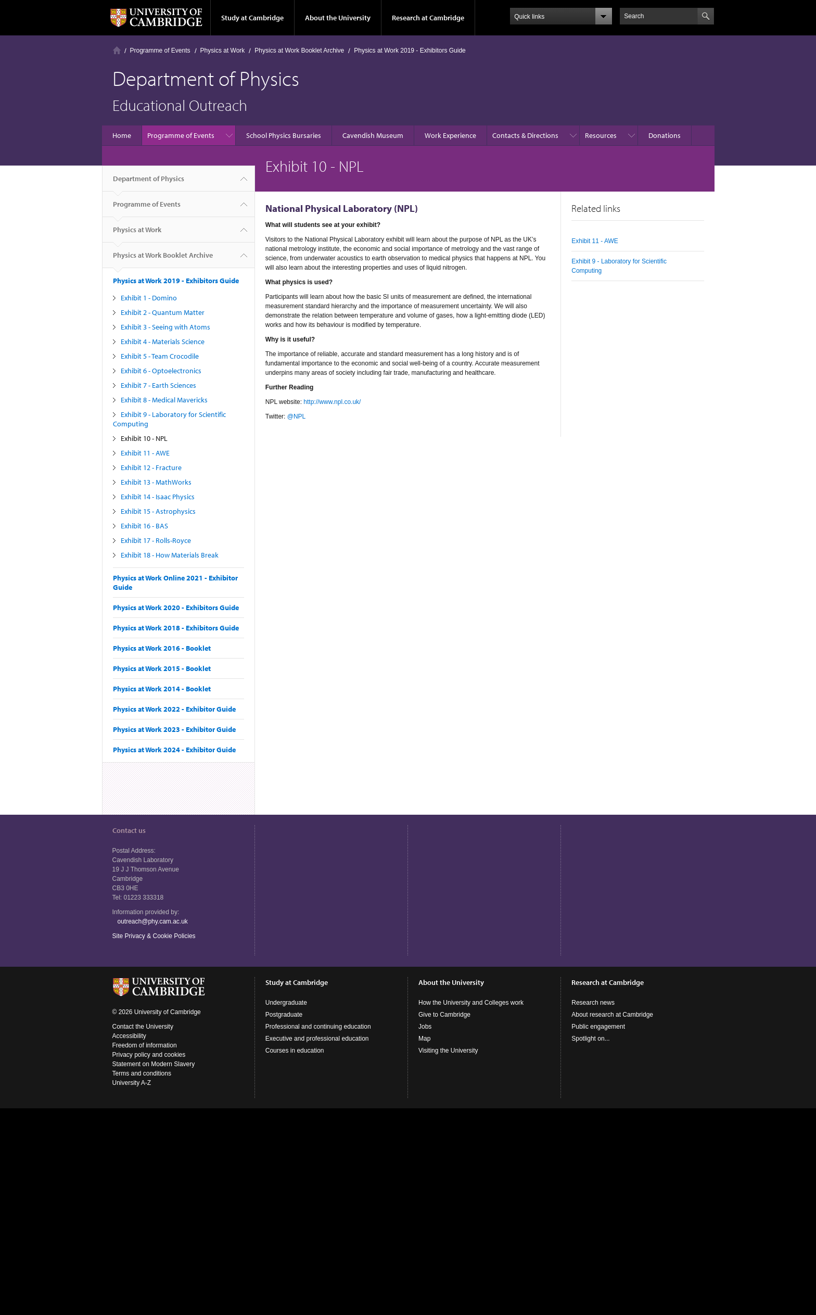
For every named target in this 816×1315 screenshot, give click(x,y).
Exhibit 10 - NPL (144, 438)
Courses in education (294, 1050)
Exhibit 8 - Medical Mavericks (164, 399)
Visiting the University (448, 1050)
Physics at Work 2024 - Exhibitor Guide (174, 749)
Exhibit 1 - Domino (149, 297)
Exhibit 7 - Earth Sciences (158, 385)
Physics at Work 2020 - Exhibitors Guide (176, 607)
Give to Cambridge (444, 1014)
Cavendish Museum (372, 135)
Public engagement (598, 1026)
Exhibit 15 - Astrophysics (158, 511)
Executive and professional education (317, 1038)
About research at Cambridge (612, 1014)
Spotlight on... (590, 1038)
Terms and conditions (141, 1073)
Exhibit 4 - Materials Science (163, 341)
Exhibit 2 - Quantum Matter (163, 312)
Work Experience (450, 135)
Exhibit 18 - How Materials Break (170, 555)
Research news (593, 1002)
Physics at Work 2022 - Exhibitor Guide (174, 709)
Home (116, 50)
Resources (601, 135)
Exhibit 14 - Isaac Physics (158, 496)
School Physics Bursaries (283, 135)
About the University (338, 17)
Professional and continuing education (318, 1026)
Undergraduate (286, 1002)
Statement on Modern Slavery (153, 1064)
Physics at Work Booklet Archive (299, 50)
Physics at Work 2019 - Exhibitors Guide (410, 50)
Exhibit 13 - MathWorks (156, 482)
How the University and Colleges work (471, 1002)
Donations (664, 135)
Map (424, 1038)
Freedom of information (144, 1045)
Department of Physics (148, 183)
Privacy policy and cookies (149, 1054)
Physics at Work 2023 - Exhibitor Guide (174, 729)
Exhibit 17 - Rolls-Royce (156, 540)
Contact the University (142, 1026)
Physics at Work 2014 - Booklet (162, 688)
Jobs (424, 1026)
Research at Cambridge (428, 17)
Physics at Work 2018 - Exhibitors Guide (176, 628)
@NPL (296, 416)
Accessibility (129, 1036)
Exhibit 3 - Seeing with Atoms (165, 327)
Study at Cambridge (252, 17)
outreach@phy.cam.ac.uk (153, 921)
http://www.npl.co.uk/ (332, 402)
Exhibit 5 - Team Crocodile (160, 356)
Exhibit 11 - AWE (145, 453)
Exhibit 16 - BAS (144, 525)
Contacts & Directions (525, 135)
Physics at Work (222, 50)
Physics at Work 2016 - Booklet (162, 648)
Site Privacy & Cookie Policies (154, 936)
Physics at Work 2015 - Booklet (162, 668)
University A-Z (131, 1082)
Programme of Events (160, 50)
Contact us (129, 830)
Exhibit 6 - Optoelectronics (161, 370)
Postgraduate (283, 1014)
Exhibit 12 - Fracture (151, 467)
